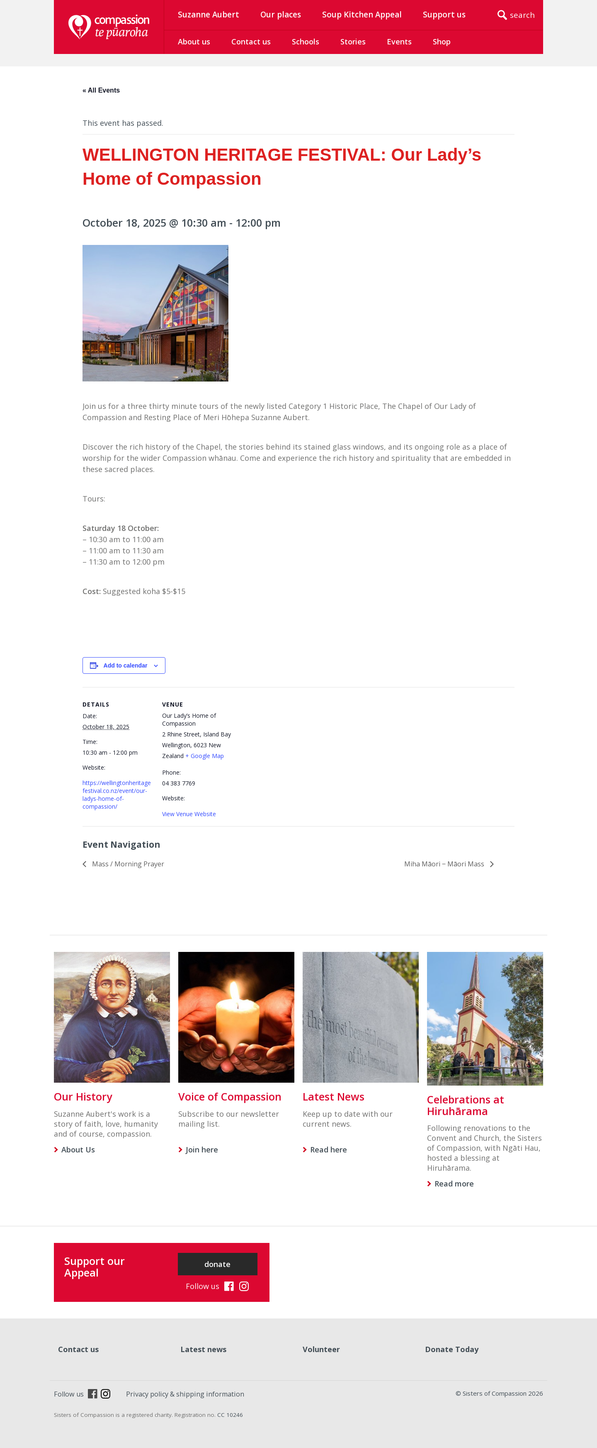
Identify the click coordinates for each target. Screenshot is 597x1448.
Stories (353, 41)
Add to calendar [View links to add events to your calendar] (126, 665)
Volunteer (321, 1349)
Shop (442, 41)
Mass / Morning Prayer (127, 863)
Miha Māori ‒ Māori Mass (445, 863)
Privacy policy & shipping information (185, 1394)
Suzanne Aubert (208, 14)
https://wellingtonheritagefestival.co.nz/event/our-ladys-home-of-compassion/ (117, 794)
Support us (444, 14)
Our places (280, 14)
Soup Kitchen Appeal (362, 14)
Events (399, 41)
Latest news (203, 1349)
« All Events (101, 90)
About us (194, 41)
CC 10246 (230, 1415)
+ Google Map (204, 756)
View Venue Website (189, 814)
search (522, 15)
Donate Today (451, 1349)
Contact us (251, 41)
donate (217, 1264)
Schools (305, 41)
